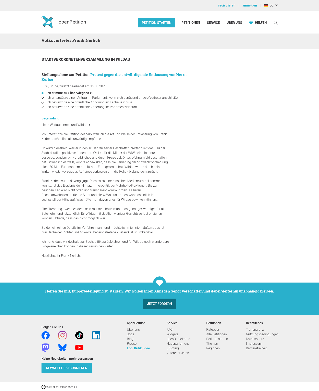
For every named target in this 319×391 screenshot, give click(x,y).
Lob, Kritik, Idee (138, 348)
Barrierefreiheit (256, 348)
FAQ (170, 329)
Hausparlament (178, 344)
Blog (130, 339)
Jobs (130, 334)
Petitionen (191, 23)
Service (213, 23)
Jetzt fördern (159, 304)
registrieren (226, 5)
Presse (132, 344)
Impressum (254, 344)
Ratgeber (212, 329)
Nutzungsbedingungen (262, 334)
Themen (212, 344)
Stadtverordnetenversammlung (76, 59)
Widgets (172, 334)
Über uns (133, 329)
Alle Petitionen (216, 334)
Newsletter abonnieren (66, 368)
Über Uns (234, 23)
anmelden (249, 5)
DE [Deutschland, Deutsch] (268, 5)
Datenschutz (255, 339)
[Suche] (276, 22)
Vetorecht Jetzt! (178, 353)
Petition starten (156, 23)
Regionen (213, 348)
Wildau (123, 59)
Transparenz (255, 329)
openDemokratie (178, 339)
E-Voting (173, 348)
